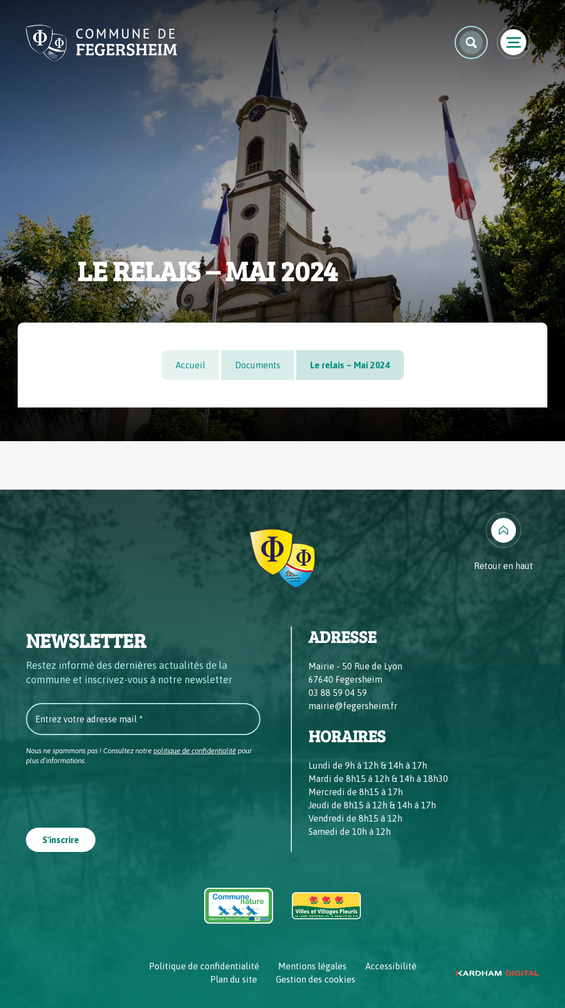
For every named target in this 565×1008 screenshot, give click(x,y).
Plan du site (233, 979)
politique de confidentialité (194, 751)
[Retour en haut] (503, 542)
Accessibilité (391, 966)
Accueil (190, 365)
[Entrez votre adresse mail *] (143, 719)
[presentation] (110, 792)
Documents (257, 365)
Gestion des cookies (315, 979)
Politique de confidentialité (204, 966)
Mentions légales (312, 966)
